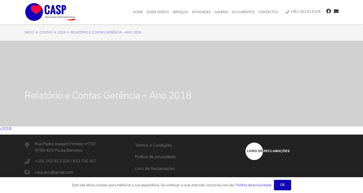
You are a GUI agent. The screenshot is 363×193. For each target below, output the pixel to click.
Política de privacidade (155, 156)
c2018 (6, 128)
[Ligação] (50, 12)
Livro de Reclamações (155, 168)
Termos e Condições (153, 145)
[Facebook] (328, 11)
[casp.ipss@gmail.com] (30, 172)
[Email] (336, 11)
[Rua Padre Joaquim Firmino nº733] (30, 145)
